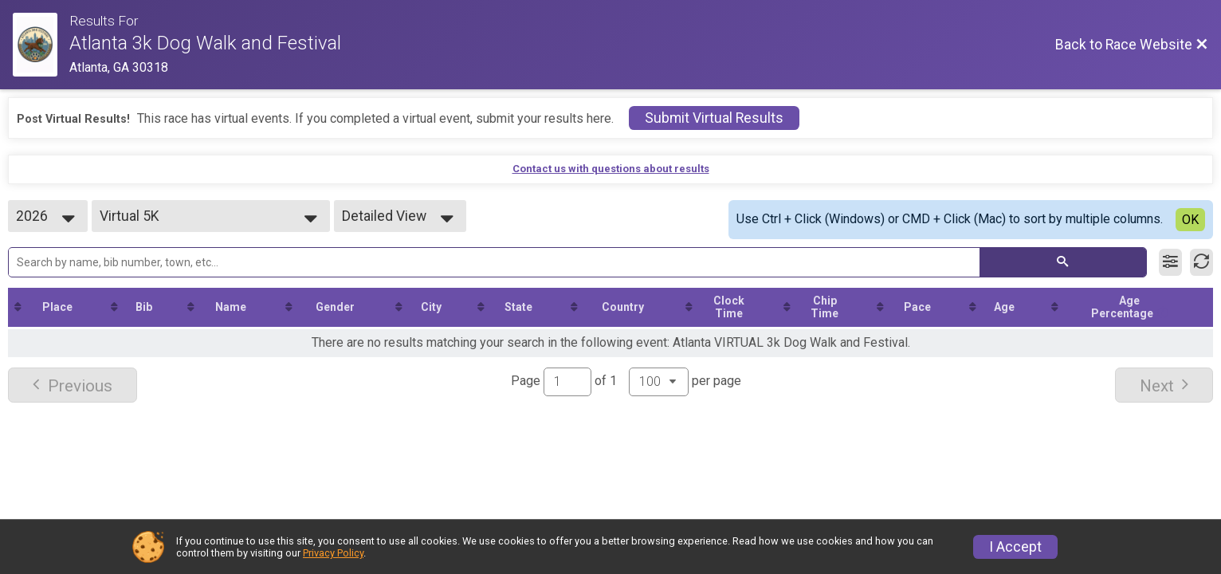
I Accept (1015, 547)
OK (1190, 219)
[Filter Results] (1170, 262)
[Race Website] (41, 45)
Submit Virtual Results (714, 118)
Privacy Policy (333, 553)
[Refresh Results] (1201, 262)
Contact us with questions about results (610, 169)
